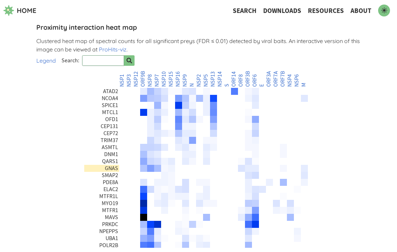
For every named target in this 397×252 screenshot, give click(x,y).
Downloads (282, 10)
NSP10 (163, 79)
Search (245, 10)
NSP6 (296, 80)
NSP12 (135, 79)
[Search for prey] (129, 60)
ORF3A (268, 79)
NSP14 (219, 79)
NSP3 (128, 80)
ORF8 (240, 80)
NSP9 (184, 80)
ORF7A (275, 79)
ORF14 (233, 79)
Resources (326, 10)
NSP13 (212, 79)
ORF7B (282, 79)
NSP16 (177, 79)
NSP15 (170, 79)
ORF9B (142, 79)
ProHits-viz (113, 49)
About (361, 10)
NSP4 (289, 80)
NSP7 (156, 80)
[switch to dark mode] (384, 10)
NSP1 (121, 80)
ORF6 (254, 80)
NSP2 (198, 80)
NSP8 (149, 80)
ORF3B (247, 79)
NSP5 (205, 80)
